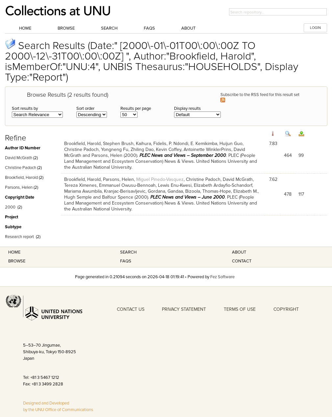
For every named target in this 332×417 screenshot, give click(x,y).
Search (109, 28)
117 (301, 194)
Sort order (85, 108)
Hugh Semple (78, 197)
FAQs (149, 28)
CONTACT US (130, 309)
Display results (187, 108)
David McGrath (18, 157)
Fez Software (222, 277)
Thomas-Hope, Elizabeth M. (230, 191)
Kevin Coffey (168, 149)
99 (301, 155)
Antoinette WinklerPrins (207, 149)
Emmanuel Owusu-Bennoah (127, 185)
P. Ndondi (178, 143)
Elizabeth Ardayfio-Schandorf (223, 185)
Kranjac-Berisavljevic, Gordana (134, 191)
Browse (66, 28)
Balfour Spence (117, 197)
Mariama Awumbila (83, 191)
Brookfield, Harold (21, 177)
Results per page (135, 108)
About (188, 28)
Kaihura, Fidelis (151, 143)
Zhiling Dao (142, 149)
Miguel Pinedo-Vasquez (160, 179)
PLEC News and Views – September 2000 (183, 155)
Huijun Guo (231, 143)
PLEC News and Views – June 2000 (187, 197)
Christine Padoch (20, 167)
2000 (10, 207)
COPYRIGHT (286, 309)
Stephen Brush (118, 143)
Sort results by (25, 108)
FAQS (125, 261)
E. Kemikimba (204, 143)
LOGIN (315, 28)
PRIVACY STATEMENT (184, 309)
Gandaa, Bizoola (183, 191)
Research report (19, 236)
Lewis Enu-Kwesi (175, 185)
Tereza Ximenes (80, 185)
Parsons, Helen (19, 187)
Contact (241, 261)
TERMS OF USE (240, 309)
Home (25, 28)
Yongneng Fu (114, 149)
